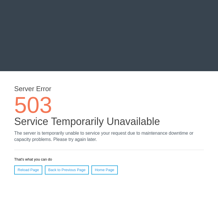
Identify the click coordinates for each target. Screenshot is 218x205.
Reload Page (28, 170)
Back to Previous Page (67, 170)
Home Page (104, 170)
